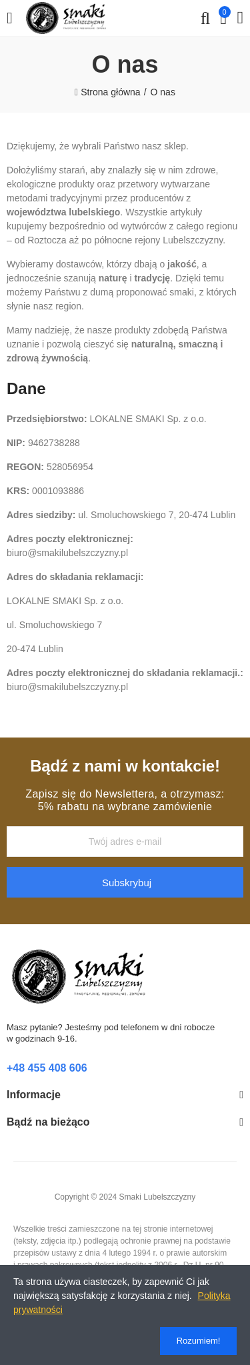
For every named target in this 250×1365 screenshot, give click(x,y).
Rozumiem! (199, 1341)
